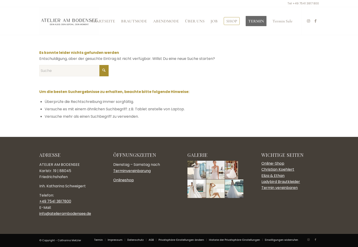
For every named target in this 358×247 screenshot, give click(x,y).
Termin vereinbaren (279, 187)
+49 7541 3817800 (55, 201)
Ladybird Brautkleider (280, 181)
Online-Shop (272, 163)
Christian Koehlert (277, 169)
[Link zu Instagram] (308, 20)
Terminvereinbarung (132, 170)
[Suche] (74, 70)
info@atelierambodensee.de (65, 213)
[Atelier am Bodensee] (69, 21)
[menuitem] (103, 21)
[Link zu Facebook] (315, 20)
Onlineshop (123, 180)
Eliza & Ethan (273, 175)
